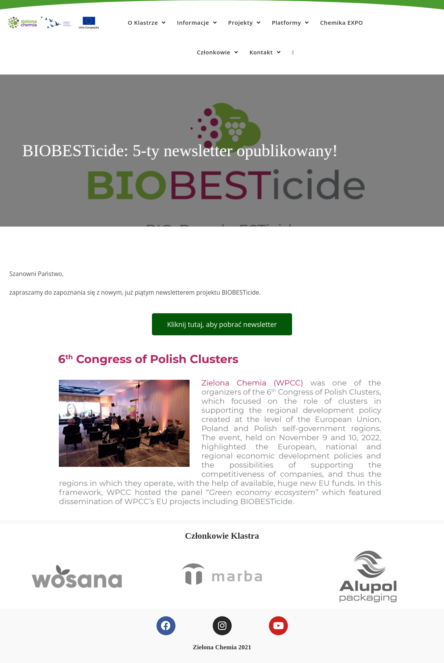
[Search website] (292, 52)
